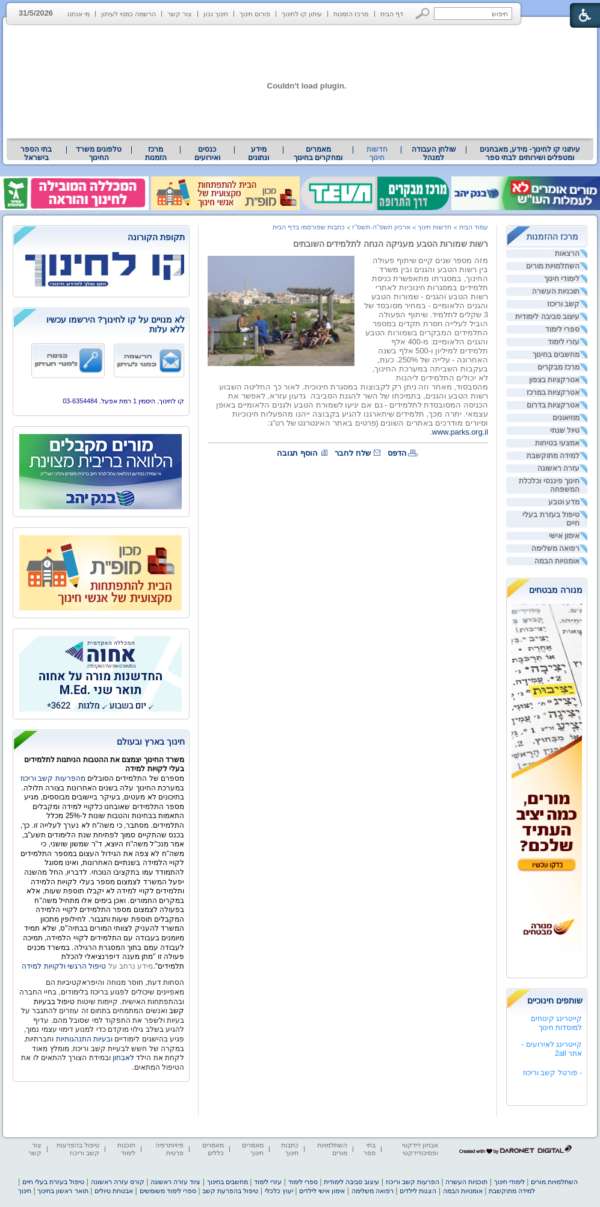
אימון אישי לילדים (322, 1190)
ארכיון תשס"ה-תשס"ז (381, 227)
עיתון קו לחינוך (302, 13)
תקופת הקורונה (156, 237)
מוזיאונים (566, 418)
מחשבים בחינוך (556, 354)
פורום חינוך (255, 13)
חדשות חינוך (377, 153)
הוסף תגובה (297, 453)
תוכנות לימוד (126, 1148)
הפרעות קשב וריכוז (412, 1181)
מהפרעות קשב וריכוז (53, 778)
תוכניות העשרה (556, 291)
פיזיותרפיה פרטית (169, 1148)
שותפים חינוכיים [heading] (555, 1000)
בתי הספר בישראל (36, 153)
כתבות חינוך (289, 1148)
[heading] (101, 238)
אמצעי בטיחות (557, 443)
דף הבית (391, 13)
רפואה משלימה (555, 548)
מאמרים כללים (213, 1148)
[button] (423, 13)
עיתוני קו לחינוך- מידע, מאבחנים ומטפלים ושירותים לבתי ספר (530, 153)
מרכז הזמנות (350, 13)
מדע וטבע (564, 502)
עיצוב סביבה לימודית (547, 316)
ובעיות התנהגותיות (83, 1039)
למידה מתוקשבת (553, 455)
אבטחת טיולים (113, 1190)
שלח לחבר (353, 453)
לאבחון (123, 1057)
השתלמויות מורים (553, 266)
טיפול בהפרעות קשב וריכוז (78, 1148)
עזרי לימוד (564, 342)
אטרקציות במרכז (553, 392)
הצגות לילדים (418, 1190)
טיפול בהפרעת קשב (230, 1190)
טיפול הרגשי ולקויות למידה (64, 966)
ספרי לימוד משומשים (168, 1190)
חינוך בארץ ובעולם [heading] (151, 741)
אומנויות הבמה (557, 561)
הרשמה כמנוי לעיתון (128, 13)
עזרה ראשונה (558, 468)
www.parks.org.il (460, 431)
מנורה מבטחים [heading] (556, 590)
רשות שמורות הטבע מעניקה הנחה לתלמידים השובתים (390, 244)
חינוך (24, 1190)
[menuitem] (529, 153)
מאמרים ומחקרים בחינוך (318, 153)
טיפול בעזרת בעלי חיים (551, 518)
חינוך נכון (215, 13)
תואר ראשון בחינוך (62, 1190)
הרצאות (567, 253)
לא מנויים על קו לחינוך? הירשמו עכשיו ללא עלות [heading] (115, 324)
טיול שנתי (565, 430)
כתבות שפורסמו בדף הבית (309, 227)
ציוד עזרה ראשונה (175, 1181)
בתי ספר (369, 1148)
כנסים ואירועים (207, 153)
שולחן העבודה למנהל (434, 153)
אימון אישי (564, 536)
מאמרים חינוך (253, 1148)
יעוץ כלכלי (279, 1190)
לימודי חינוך (562, 279)
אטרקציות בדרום (553, 405)
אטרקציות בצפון (554, 380)
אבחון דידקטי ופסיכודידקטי (420, 1148)
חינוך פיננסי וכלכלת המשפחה (549, 485)
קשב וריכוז (563, 304)
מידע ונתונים (258, 153)
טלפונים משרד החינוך (99, 153)
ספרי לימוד (562, 329)
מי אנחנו (78, 13)
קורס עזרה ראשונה (117, 1181)
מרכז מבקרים (558, 367)
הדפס (397, 453)
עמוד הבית (473, 227)
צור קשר (179, 13)
